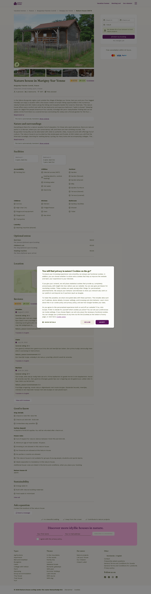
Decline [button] (87, 322)
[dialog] (75, 297)
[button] (49, 322)
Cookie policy (61, 317)
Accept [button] (102, 322)
